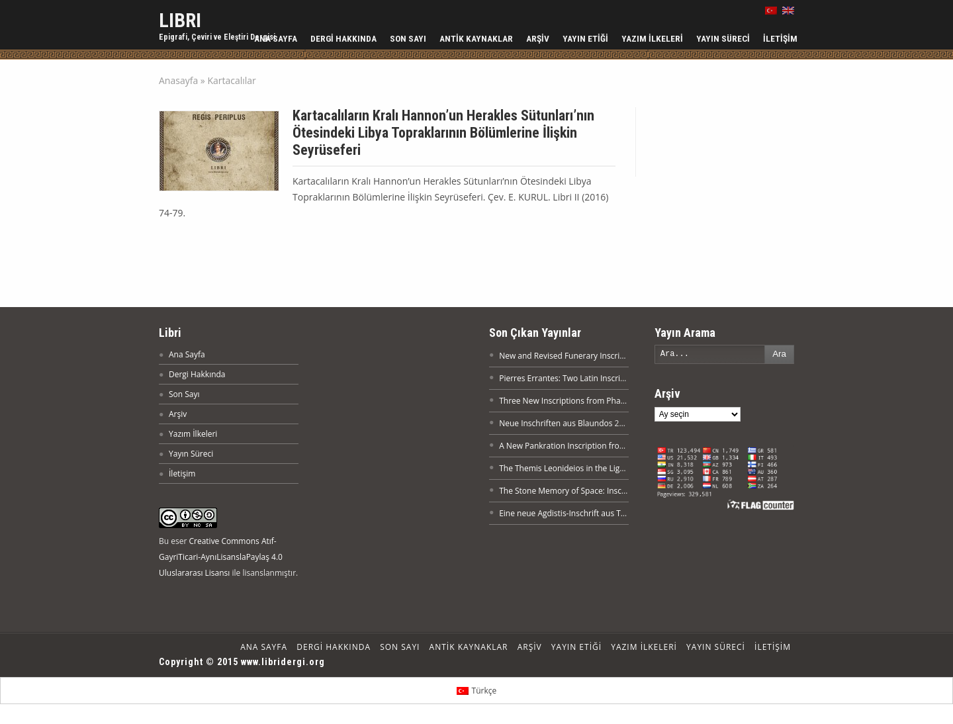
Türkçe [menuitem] (484, 690)
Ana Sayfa (275, 38)
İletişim (780, 38)
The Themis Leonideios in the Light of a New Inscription (601, 468)
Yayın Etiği (585, 38)
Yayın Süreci (723, 38)
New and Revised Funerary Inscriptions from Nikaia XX (599, 355)
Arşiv (537, 38)
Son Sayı (408, 38)
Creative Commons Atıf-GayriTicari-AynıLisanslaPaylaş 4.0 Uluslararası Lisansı (221, 556)
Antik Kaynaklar (476, 38)
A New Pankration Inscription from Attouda (578, 445)
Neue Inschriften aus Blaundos (555, 423)
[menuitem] (476, 691)
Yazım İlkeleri (652, 38)
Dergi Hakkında (343, 38)
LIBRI (180, 20)
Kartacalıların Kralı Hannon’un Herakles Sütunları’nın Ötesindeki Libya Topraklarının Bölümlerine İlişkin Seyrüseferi (443, 132)
